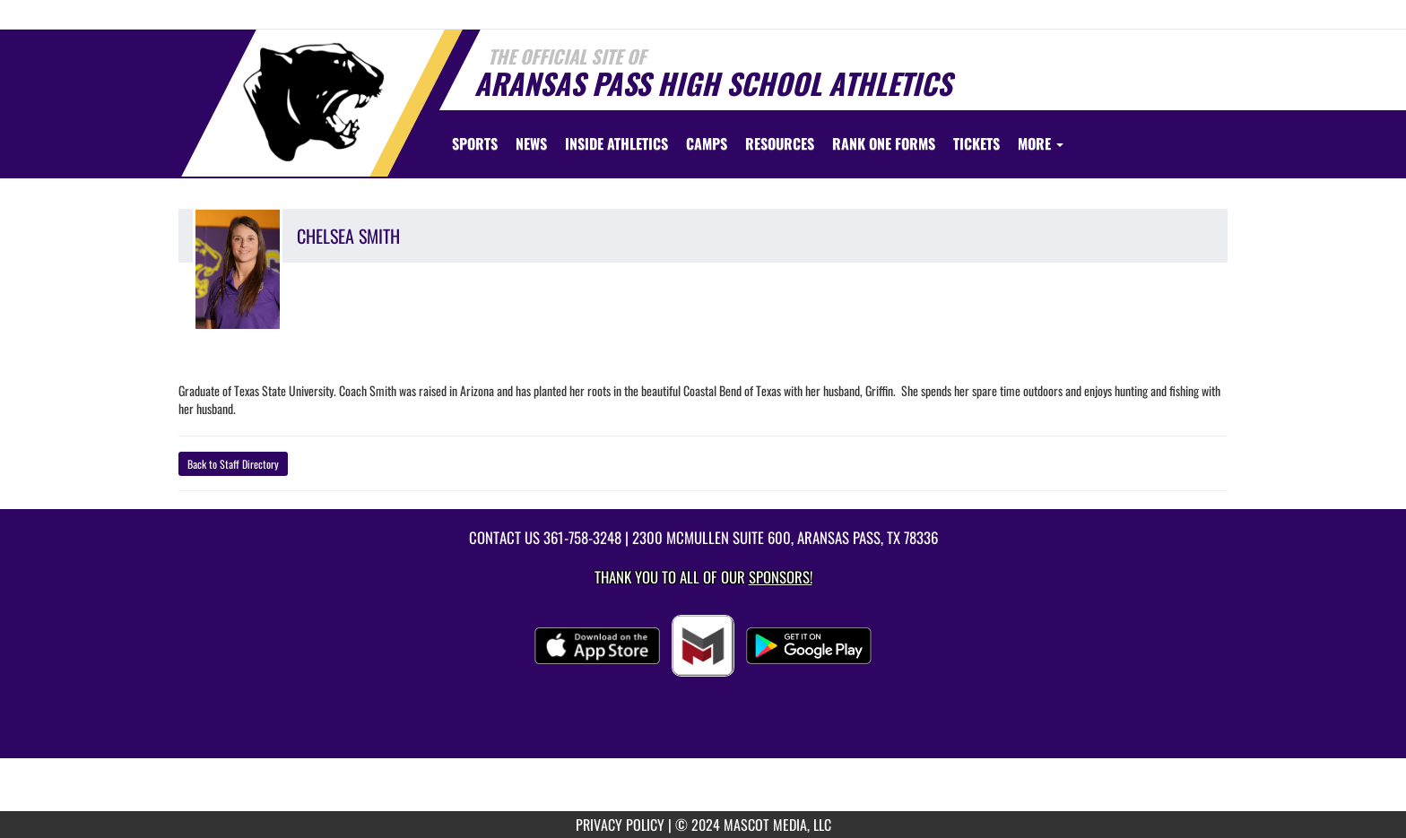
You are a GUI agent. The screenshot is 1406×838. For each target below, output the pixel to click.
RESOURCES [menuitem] (779, 143)
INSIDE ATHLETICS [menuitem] (616, 143)
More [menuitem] (1040, 143)
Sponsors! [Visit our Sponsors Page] (780, 577)
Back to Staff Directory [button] (233, 463)
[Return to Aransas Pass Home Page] (314, 101)
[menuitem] (531, 143)
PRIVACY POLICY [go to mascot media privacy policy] (620, 824)
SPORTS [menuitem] (475, 143)
